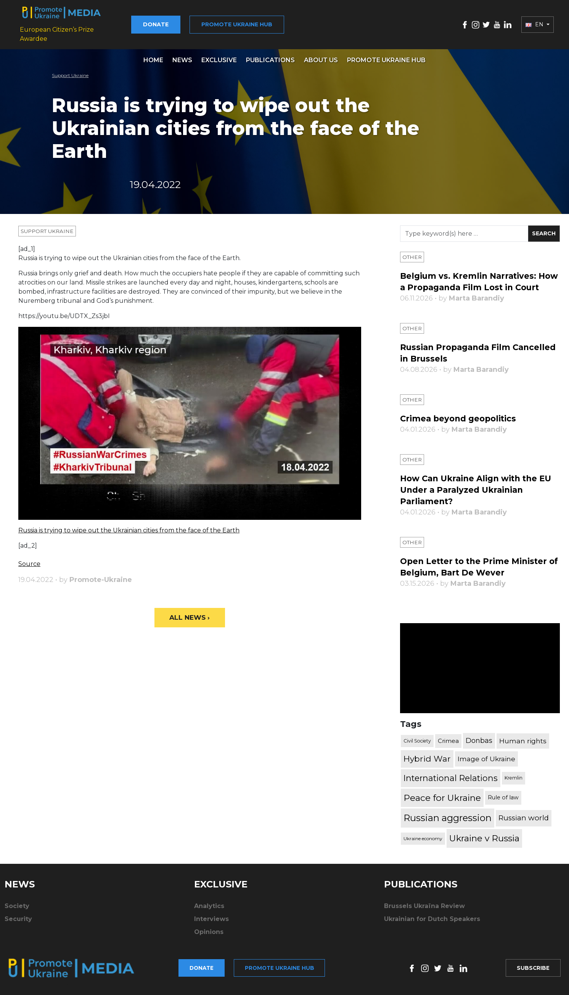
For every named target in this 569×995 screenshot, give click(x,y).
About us (321, 54)
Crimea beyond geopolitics (460, 425)
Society (17, 912)
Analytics (209, 912)
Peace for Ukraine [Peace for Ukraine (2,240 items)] (442, 804)
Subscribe (532, 966)
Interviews (211, 925)
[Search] (464, 228)
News (182, 54)
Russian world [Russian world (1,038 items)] (523, 824)
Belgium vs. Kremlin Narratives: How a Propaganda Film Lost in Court (470, 282)
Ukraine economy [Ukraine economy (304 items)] (422, 844)
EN (535, 21)
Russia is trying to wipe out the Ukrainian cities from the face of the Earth (128, 525)
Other (412, 251)
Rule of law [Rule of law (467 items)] (503, 803)
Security (18, 925)
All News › (190, 612)
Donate (165, 21)
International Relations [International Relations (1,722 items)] (450, 784)
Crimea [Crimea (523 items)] (448, 747)
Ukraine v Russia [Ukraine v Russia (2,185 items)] (484, 844)
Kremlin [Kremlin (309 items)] (513, 784)
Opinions (208, 938)
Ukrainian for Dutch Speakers (432, 925)
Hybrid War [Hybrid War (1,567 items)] (427, 765)
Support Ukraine (70, 70)
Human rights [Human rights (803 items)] (522, 747)
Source (29, 558)
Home (153, 54)
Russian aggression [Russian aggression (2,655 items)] (447, 823)
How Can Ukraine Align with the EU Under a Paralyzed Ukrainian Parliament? (479, 496)
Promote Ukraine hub (246, 21)
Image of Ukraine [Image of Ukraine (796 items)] (486, 765)
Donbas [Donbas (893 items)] (479, 747)
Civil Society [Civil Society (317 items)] (417, 747)
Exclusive (219, 54)
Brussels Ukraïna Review (424, 912)
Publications (270, 54)
